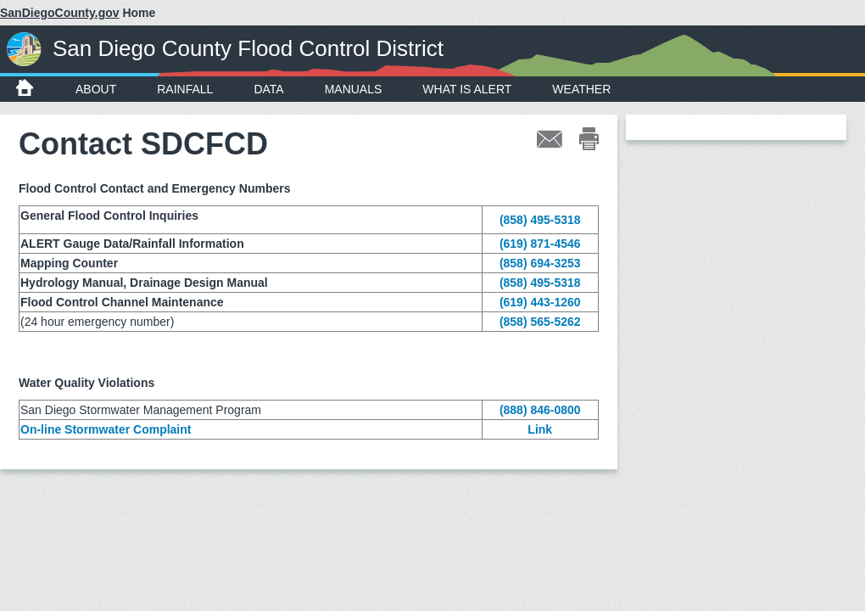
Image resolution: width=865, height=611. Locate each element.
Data (268, 89)
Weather (581, 89)
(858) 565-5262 (540, 321)
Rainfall (185, 89)
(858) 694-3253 (540, 263)
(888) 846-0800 (540, 410)
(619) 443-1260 (540, 302)
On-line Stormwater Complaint (105, 429)
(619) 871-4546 (540, 243)
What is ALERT (466, 89)
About (95, 89)
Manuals (353, 89)
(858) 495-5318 (540, 220)
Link (539, 429)
